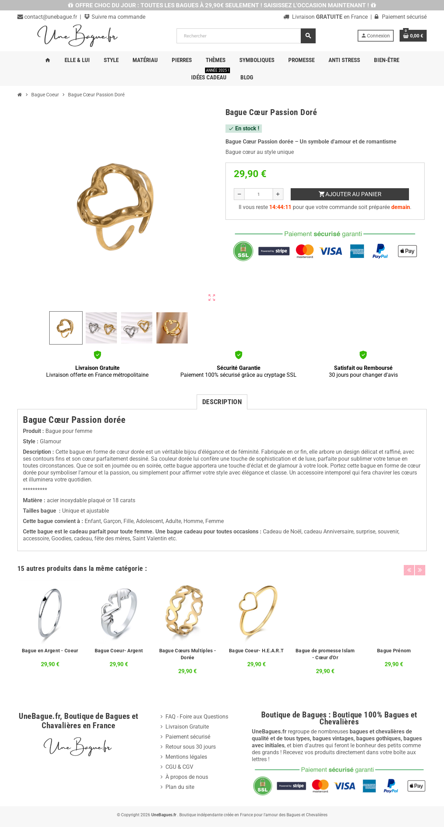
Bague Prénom (394, 650)
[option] (50, 628)
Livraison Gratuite (187, 726)
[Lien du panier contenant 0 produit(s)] (413, 36)
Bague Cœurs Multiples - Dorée (187, 654)
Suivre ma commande (117, 17)
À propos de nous (186, 777)
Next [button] (420, 567)
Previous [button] (409, 567)
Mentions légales (186, 757)
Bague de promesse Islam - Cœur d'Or (325, 654)
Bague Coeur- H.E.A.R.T (256, 650)
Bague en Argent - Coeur (50, 650)
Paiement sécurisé (187, 736)
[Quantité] (258, 194)
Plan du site (179, 787)
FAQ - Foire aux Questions (196, 716)
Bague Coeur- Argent (119, 650)
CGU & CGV (179, 767)
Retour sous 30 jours (190, 746)
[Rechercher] (246, 35)
